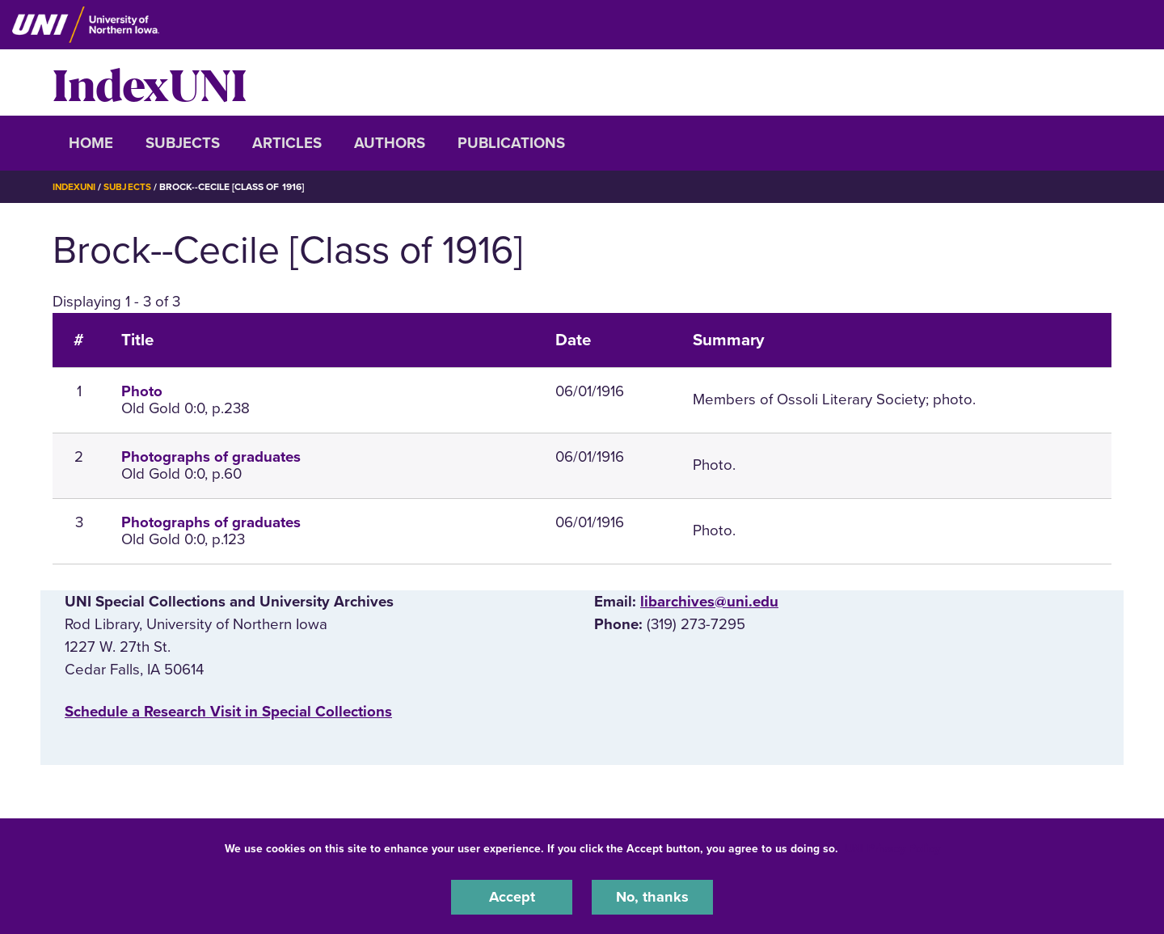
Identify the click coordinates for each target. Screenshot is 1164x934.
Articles (287, 143)
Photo (141, 391)
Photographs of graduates (211, 457)
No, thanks (652, 897)
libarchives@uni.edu (709, 602)
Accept (511, 897)
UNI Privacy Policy (892, 848)
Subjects (183, 143)
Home (91, 143)
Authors (389, 143)
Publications (511, 143)
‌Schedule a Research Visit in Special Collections (228, 712)
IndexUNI (150, 82)
